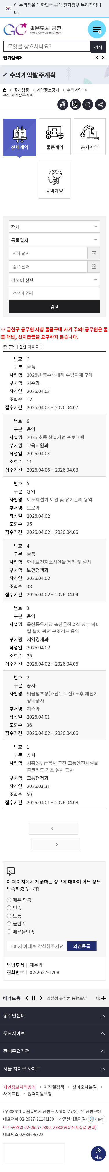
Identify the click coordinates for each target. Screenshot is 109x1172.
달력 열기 (94, 253)
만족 (17, 907)
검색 (54, 306)
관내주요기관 (16, 1050)
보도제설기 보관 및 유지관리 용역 (59, 499)
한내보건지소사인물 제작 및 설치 (59, 561)
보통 (17, 915)
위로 (98, 1157)
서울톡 (99, 1119)
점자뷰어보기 (62, 104)
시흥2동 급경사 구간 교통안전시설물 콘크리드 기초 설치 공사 (62, 766)
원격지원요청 (40, 1093)
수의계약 (74, 90)
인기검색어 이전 (97, 57)
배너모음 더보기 (103, 998)
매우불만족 (24, 931)
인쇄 (87, 104)
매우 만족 (22, 899)
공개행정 (21, 90)
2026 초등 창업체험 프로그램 (55, 437)
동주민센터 (14, 1015)
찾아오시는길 (84, 1087)
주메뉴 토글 (97, 29)
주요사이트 (14, 1033)
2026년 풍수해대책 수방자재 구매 (60, 374)
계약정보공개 (48, 90)
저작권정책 (54, 1087)
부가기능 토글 (100, 104)
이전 (26, 998)
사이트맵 (11, 1093)
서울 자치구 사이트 (21, 1068)
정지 (33, 998)
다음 (41, 998)
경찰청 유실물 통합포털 (67, 998)
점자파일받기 (75, 104)
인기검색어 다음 (103, 57)
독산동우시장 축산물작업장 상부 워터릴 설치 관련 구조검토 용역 (63, 628)
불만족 (19, 923)
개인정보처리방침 (19, 1087)
